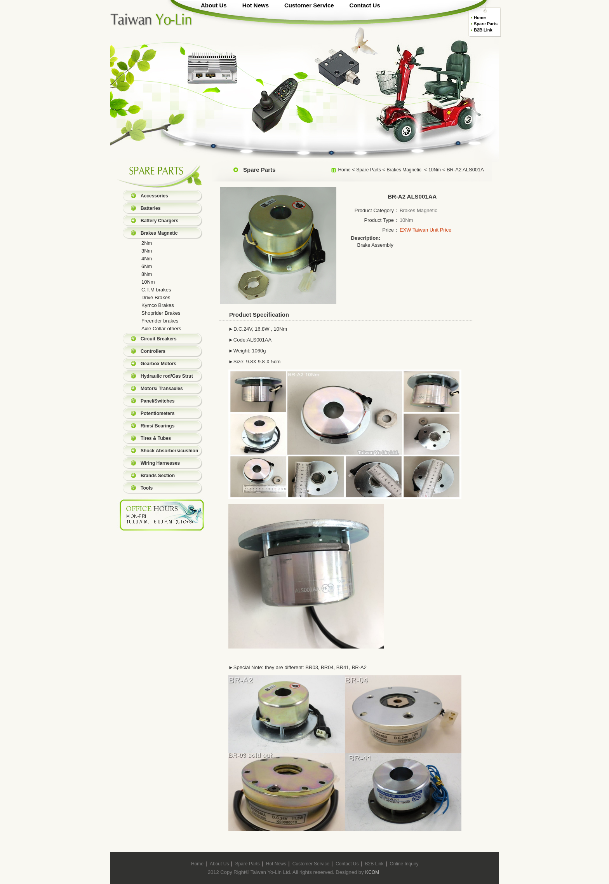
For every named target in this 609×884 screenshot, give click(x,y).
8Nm (146, 274)
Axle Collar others (161, 328)
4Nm (146, 259)
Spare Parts (486, 23)
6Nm (146, 266)
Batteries (150, 208)
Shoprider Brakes (160, 313)
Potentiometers (157, 413)
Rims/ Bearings (157, 426)
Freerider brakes (159, 321)
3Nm (146, 251)
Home (480, 17)
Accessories (154, 196)
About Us (214, 5)
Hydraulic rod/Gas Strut (167, 376)
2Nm (146, 243)
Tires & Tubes (156, 438)
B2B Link (483, 30)
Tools (147, 488)
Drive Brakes (155, 297)
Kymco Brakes (157, 305)
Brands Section (158, 475)
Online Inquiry (404, 864)
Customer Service (309, 5)
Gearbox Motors (158, 363)
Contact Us (365, 5)
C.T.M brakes (156, 290)
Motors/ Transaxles (162, 388)
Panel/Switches (157, 401)
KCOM (372, 872)
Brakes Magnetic (159, 233)
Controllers (153, 351)
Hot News (255, 5)
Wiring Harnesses (160, 463)
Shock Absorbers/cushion (169, 450)
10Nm (148, 282)
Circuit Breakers (159, 339)
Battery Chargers (159, 220)
